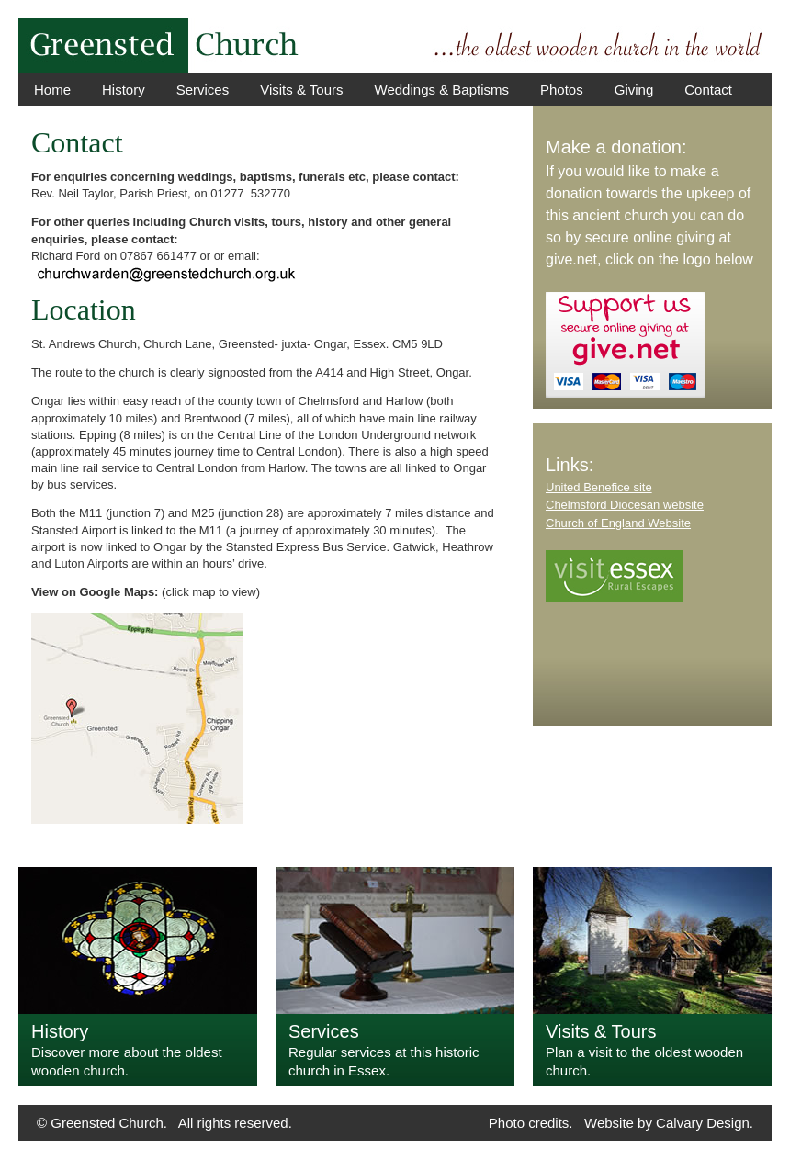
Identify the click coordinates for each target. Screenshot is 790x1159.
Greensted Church (107, 1123)
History (123, 89)
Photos (561, 89)
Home (52, 89)
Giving (634, 89)
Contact (708, 89)
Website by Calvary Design (667, 1123)
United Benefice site (599, 487)
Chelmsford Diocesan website (625, 505)
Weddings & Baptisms (442, 89)
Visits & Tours (301, 89)
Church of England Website (618, 523)
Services (203, 89)
